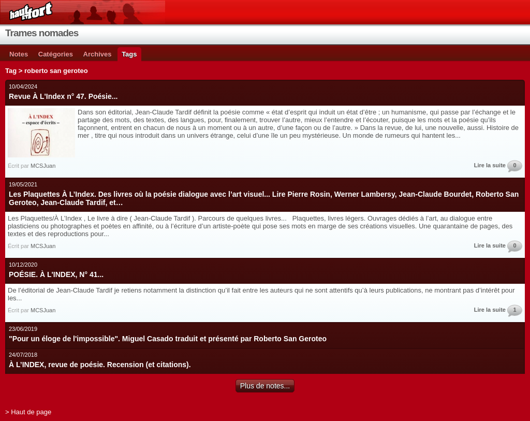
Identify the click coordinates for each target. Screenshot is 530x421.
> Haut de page (28, 412)
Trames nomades (41, 32)
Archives (97, 54)
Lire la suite (490, 165)
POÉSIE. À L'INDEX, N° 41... (56, 274)
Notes (18, 54)
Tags (129, 54)
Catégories (55, 54)
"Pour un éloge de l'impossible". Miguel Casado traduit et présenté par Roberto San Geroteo (168, 339)
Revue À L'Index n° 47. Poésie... (63, 96)
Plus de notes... (265, 386)
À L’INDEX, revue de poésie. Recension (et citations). (100, 364)
